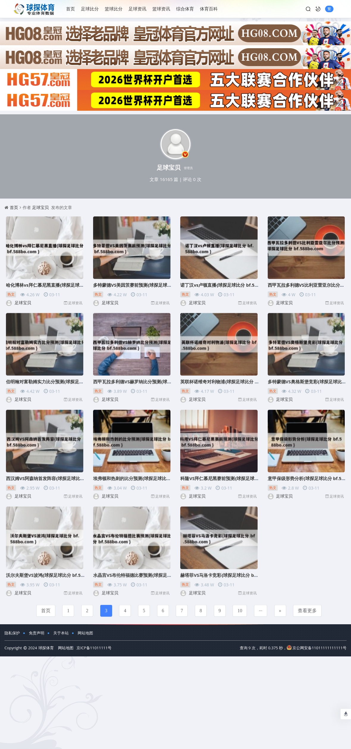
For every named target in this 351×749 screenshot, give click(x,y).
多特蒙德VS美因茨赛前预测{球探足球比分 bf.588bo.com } (151, 285)
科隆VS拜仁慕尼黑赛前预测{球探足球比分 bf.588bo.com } (238, 475)
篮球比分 (114, 9)
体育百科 (209, 9)
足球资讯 (137, 9)
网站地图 (85, 633)
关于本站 (61, 633)
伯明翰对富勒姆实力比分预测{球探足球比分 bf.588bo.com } (66, 378)
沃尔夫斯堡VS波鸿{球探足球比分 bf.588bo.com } (55, 571)
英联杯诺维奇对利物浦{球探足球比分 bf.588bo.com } (233, 378)
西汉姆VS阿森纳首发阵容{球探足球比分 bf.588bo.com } (62, 475)
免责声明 (36, 633)
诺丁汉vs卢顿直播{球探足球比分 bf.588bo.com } (229, 285)
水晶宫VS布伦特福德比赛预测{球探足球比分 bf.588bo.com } (153, 571)
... (260, 605)
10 (239, 606)
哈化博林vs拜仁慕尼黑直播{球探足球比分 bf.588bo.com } (64, 285)
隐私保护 (12, 633)
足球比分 (90, 9)
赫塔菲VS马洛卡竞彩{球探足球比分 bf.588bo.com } (232, 571)
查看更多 (307, 606)
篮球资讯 (161, 9)
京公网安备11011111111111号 (317, 647)
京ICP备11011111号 (94, 647)
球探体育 (46, 647)
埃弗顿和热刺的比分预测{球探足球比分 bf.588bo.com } (149, 475)
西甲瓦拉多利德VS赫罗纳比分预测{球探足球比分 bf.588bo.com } (158, 378)
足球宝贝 (40, 207)
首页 (70, 9)
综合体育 (185, 9)
